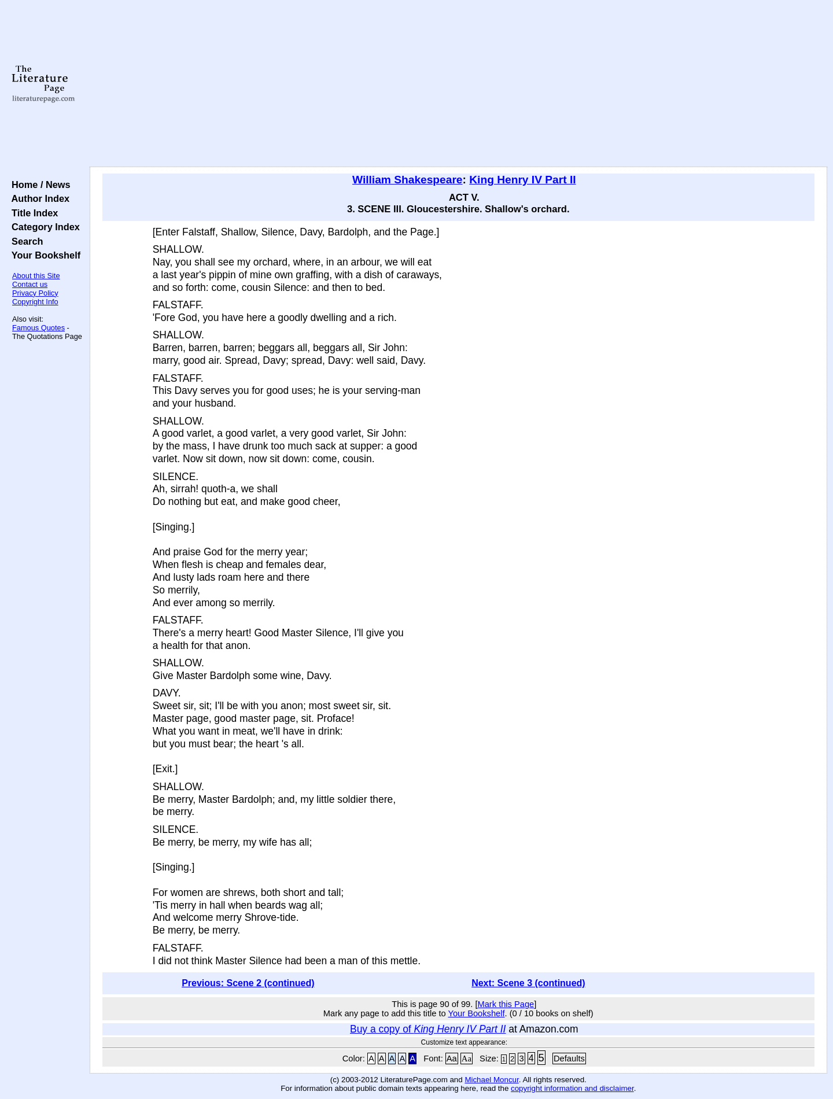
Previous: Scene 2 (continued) (248, 983)
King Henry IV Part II (522, 180)
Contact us (29, 284)
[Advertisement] (458, 84)
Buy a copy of (428, 1029)
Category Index (43, 227)
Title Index (32, 213)
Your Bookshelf (43, 255)
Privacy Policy (35, 293)
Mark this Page (505, 1004)
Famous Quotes (38, 327)
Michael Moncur (491, 1079)
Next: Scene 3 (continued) (528, 983)
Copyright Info (35, 301)
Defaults (569, 1058)
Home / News (38, 184)
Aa (452, 1058)
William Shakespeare (407, 180)
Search (24, 241)
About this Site (36, 275)
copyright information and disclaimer (572, 1088)
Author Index (37, 198)
